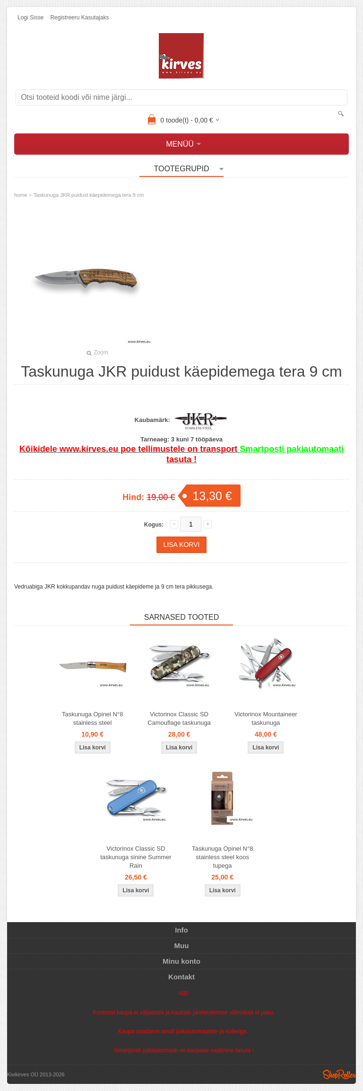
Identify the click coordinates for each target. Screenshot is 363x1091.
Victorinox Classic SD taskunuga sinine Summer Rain (135, 857)
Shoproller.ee (339, 1074)
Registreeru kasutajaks (79, 17)
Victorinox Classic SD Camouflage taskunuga (179, 718)
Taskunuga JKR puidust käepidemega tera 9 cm (89, 195)
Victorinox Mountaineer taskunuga (265, 718)
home (20, 195)
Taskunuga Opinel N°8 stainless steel (92, 718)
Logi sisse (30, 17)
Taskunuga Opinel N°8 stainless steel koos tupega (222, 857)
